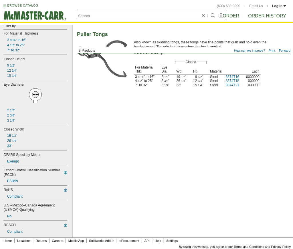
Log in (279, 6)
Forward (284, 50)
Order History (267, 15)
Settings (172, 240)
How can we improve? (249, 50)
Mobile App (76, 240)
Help (158, 240)
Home (7, 240)
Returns (41, 240)
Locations (24, 240)
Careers (57, 240)
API (147, 240)
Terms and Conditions (249, 246)
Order (231, 15)
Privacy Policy (281, 246)
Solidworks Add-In (101, 240)
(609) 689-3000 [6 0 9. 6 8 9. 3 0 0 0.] (228, 6)
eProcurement (129, 240)
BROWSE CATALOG (22, 5)
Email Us (256, 6)
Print (272, 50)
